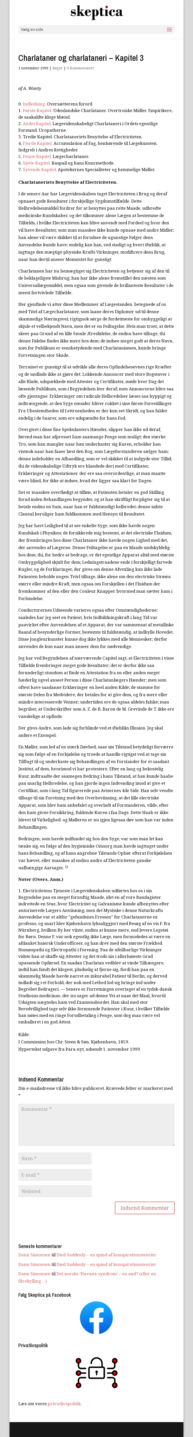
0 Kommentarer (80, 68)
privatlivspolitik (64, 1403)
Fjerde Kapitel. (38, 143)
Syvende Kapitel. (40, 169)
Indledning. (34, 104)
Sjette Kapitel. (37, 163)
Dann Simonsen (34, 1255)
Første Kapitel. (37, 110)
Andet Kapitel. (37, 123)
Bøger (58, 68)
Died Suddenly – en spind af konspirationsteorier (106, 1255)
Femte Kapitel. (37, 156)
